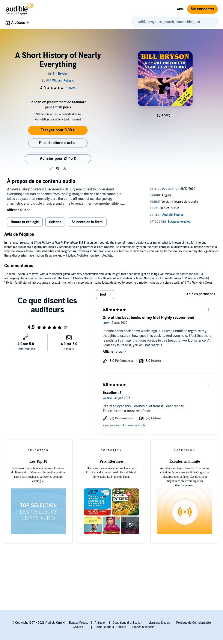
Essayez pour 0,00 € (58, 130)
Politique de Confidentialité (193, 623)
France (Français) (143, 627)
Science (55, 222)
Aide (180, 9)
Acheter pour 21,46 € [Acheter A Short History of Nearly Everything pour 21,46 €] (58, 158)
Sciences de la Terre (87, 222)
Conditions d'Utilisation (127, 623)
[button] (51, 168)
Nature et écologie (25, 222)
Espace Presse (78, 623)
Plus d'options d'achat (58, 143)
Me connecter (202, 9)
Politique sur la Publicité (110, 627)
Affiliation (100, 623)
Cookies (78, 627)
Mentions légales (159, 623)
